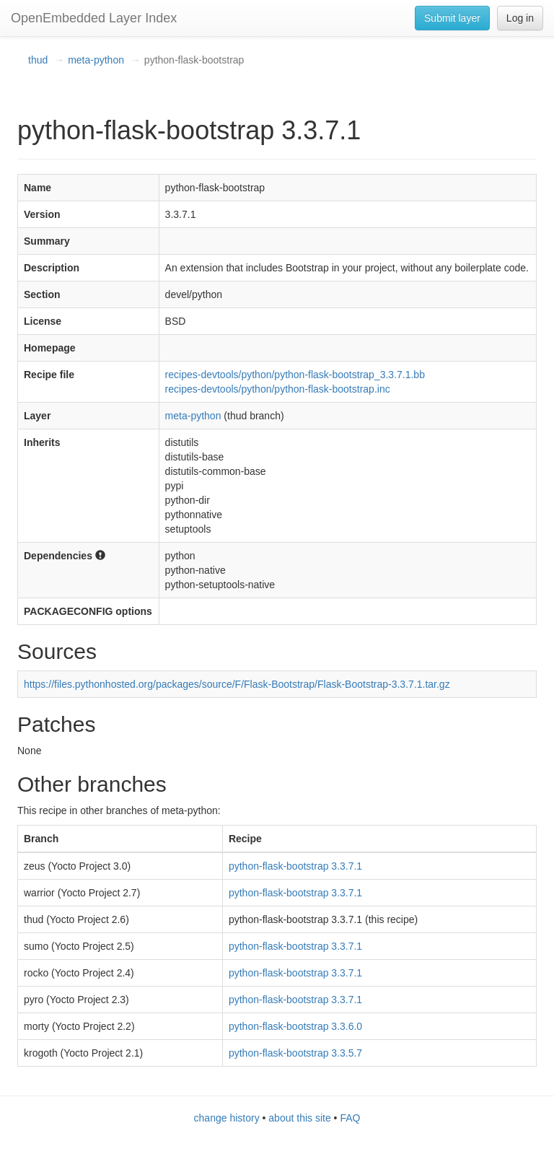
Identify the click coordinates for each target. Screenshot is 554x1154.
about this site (299, 1118)
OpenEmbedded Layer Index (94, 18)
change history (227, 1118)
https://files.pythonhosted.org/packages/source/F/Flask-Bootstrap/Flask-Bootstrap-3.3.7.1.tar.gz (237, 684)
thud (38, 60)
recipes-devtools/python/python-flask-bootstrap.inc (277, 389)
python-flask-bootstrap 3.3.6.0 (295, 1026)
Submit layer (452, 18)
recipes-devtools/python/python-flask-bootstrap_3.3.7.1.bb (295, 374)
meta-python (96, 60)
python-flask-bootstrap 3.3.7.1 (295, 866)
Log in (520, 18)
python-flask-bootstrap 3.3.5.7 (295, 1053)
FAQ (350, 1118)
